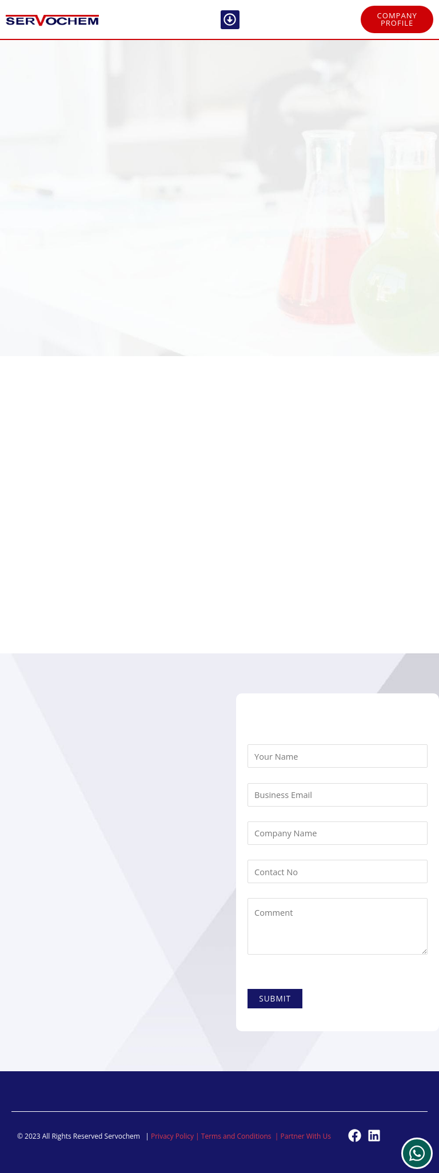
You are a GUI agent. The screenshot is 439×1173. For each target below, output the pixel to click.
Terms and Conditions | (241, 1136)
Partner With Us (306, 1136)
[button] (230, 19)
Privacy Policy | (176, 1136)
